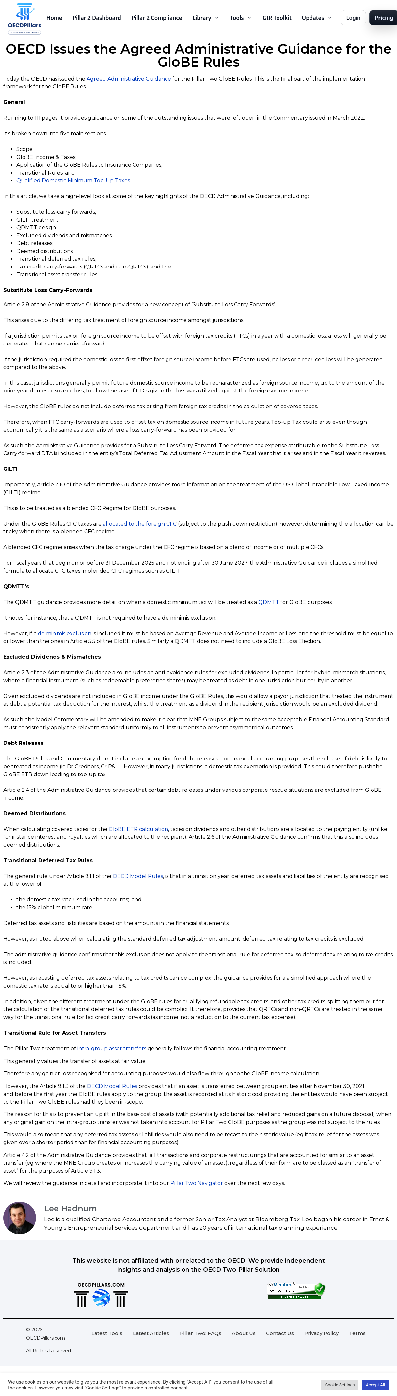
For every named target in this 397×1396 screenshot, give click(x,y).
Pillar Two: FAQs (200, 1333)
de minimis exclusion (64, 633)
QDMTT (268, 602)
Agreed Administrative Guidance (129, 79)
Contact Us (280, 1333)
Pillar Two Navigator (196, 1183)
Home (54, 18)
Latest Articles (151, 1333)
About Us (244, 1333)
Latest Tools (106, 1333)
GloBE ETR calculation (138, 829)
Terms (357, 1333)
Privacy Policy (321, 1333)
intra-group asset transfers (111, 1048)
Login (353, 17)
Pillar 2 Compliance (157, 18)
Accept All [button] (375, 1384)
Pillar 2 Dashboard (97, 18)
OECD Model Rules (138, 876)
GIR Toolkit (277, 18)
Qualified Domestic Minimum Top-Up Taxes (73, 180)
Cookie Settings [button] (340, 1384)
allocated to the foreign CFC (140, 524)
